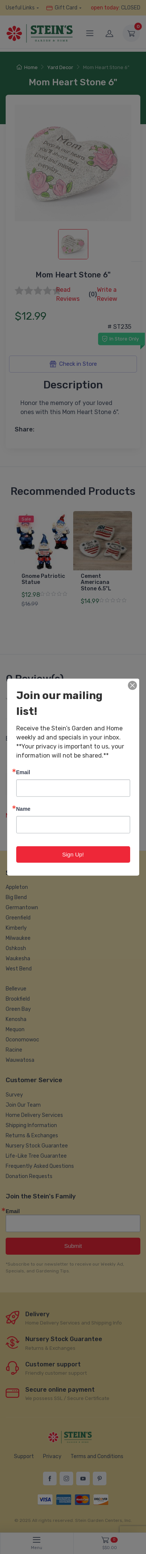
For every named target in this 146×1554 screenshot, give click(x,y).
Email (23, 772)
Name (23, 808)
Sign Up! (73, 854)
